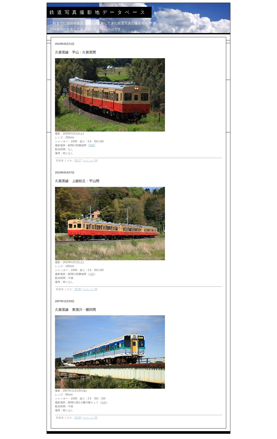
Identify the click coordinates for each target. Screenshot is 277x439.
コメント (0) (90, 160)
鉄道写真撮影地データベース (98, 12)
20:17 (77, 160)
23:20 (77, 417)
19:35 (77, 289)
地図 (91, 145)
